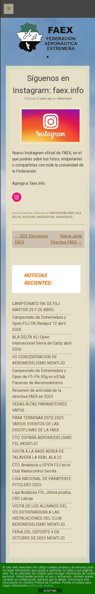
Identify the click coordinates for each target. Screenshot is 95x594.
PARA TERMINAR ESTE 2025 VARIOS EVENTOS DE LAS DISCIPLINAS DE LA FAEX (38, 423)
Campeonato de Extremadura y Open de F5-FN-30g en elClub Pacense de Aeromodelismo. (39, 376)
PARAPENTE (64, 216)
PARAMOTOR (46, 216)
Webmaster (65, 98)
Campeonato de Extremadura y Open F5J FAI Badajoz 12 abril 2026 (39, 323)
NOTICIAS (28, 216)
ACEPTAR (50, 590)
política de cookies (40, 585)
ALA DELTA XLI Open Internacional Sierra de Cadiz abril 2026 (41, 343)
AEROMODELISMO (62, 212)
